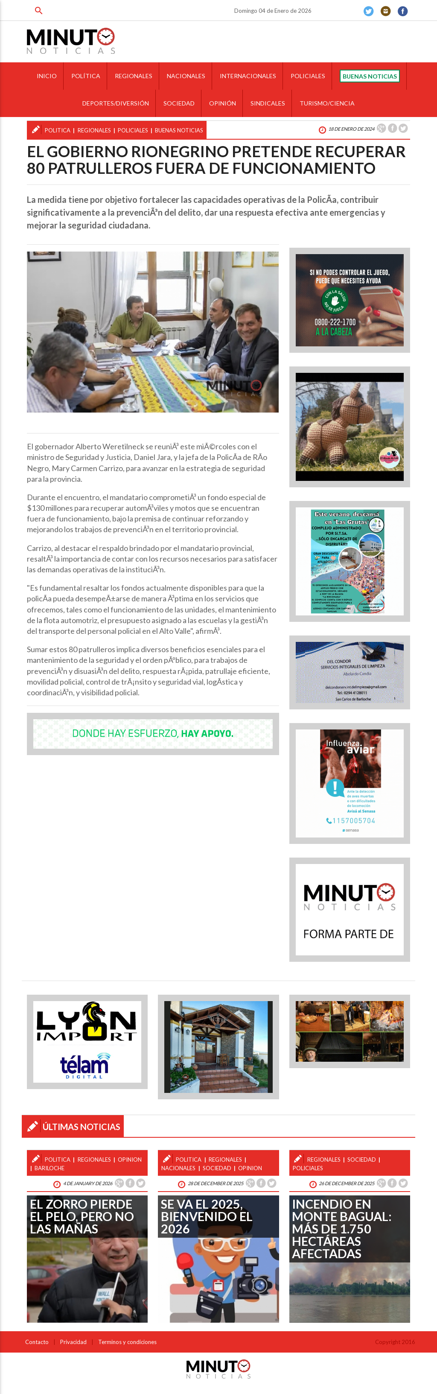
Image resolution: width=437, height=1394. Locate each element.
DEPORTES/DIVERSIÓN (115, 103)
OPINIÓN (222, 103)
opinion (250, 1168)
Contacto (37, 1341)
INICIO (47, 75)
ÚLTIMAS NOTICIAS (81, 1127)
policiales (133, 130)
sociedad (217, 1168)
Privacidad (73, 1341)
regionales (94, 130)
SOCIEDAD (179, 103)
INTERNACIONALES (248, 75)
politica (57, 130)
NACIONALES (186, 75)
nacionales (178, 1168)
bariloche (49, 1168)
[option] (153, 332)
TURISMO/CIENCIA (327, 103)
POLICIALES (308, 75)
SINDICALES (268, 103)
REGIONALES (133, 75)
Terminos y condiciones (127, 1341)
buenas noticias (179, 130)
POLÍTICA (85, 75)
